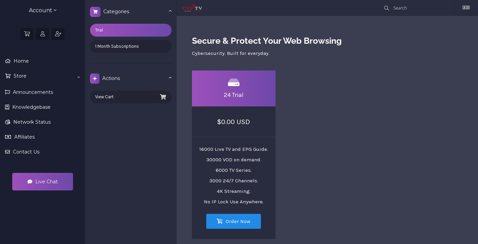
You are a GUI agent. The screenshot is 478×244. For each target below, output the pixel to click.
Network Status (31, 122)
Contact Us (25, 152)
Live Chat (43, 182)
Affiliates (24, 137)
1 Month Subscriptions (117, 46)
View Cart (130, 97)
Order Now (233, 221)
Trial (99, 30)
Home (20, 61)
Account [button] (42, 10)
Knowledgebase (31, 107)
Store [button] (46, 76)
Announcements (32, 92)
